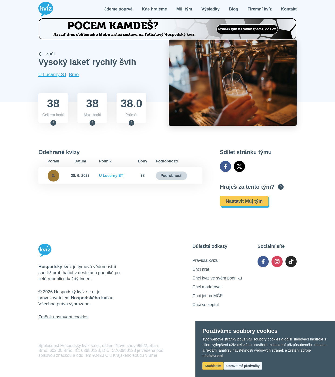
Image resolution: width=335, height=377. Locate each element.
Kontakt (289, 9)
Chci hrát (200, 269)
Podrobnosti (171, 176)
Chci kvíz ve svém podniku (217, 278)
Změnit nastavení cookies (63, 317)
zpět (46, 54)
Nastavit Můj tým (244, 201)
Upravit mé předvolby (243, 366)
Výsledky (210, 9)
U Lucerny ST (52, 74)
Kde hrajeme (154, 9)
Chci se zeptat (205, 305)
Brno (74, 74)
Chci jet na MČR (207, 296)
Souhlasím (213, 366)
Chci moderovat (207, 287)
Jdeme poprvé (118, 9)
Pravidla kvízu (205, 261)
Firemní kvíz (260, 9)
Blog (233, 9)
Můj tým (184, 9)
